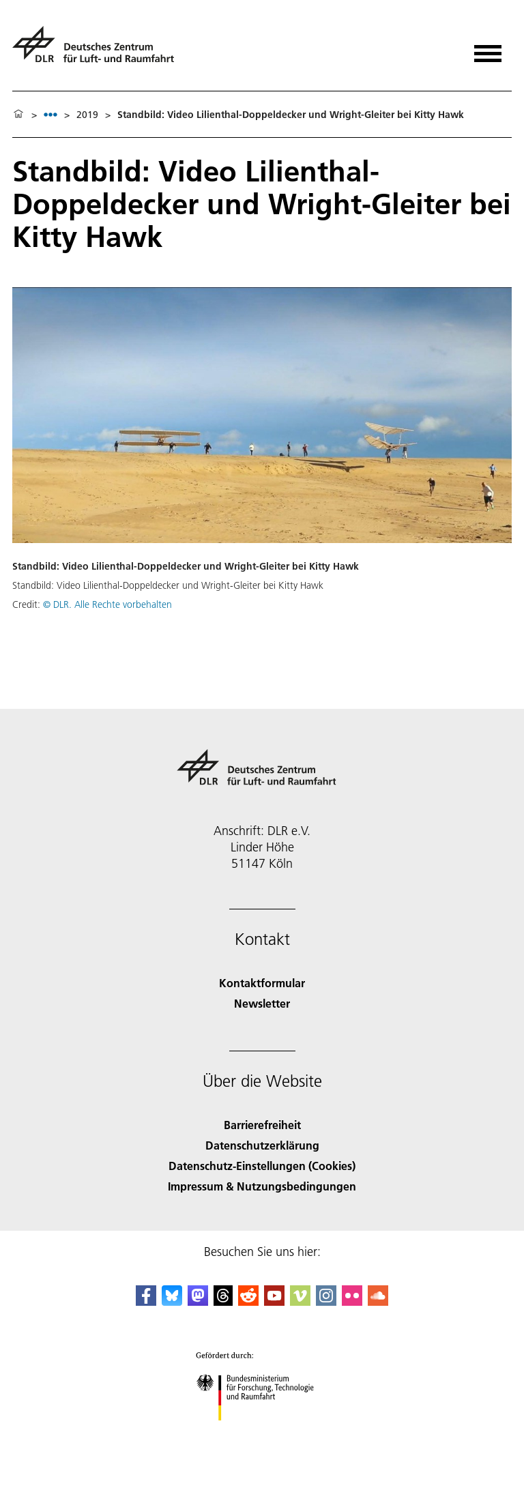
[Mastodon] (198, 1301)
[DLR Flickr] (352, 1301)
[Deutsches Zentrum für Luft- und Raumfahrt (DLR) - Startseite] (98, 50)
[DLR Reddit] (248, 1301)
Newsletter (262, 1003)
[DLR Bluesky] (172, 1301)
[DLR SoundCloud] (378, 1301)
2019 (87, 114)
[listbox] (50, 114)
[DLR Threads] (223, 1301)
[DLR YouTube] (274, 1301)
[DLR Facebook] (146, 1301)
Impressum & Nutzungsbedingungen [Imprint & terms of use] (262, 1186)
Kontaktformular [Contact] (262, 983)
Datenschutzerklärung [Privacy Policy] (262, 1145)
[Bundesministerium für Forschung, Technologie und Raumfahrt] (262, 1432)
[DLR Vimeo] (300, 1301)
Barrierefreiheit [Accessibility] (262, 1124)
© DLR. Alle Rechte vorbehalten (107, 604)
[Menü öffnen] (488, 48)
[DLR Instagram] (326, 1301)
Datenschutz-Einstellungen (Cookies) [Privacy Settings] (262, 1165)
